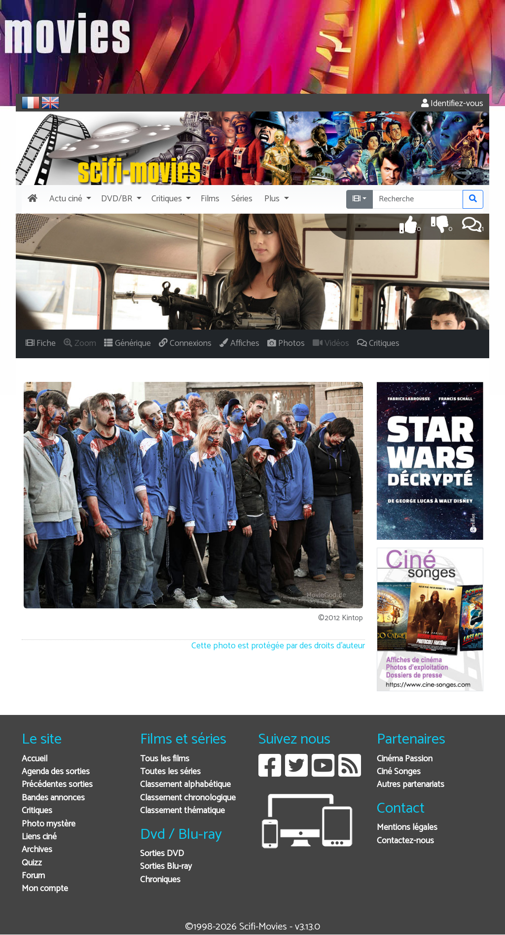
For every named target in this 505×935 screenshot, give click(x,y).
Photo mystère (48, 824)
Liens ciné (39, 837)
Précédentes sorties (57, 785)
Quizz (32, 863)
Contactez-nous (405, 841)
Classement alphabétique (185, 785)
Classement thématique (182, 811)
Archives (37, 850)
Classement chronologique (188, 798)
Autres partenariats (410, 785)
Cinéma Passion (405, 759)
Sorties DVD (162, 854)
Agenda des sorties (56, 772)
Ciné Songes (399, 772)
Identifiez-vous (452, 104)
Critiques (37, 811)
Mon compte (45, 889)
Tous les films (164, 759)
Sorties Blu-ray (166, 867)
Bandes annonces (53, 798)
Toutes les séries (170, 772)
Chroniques (160, 880)
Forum (33, 876)
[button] (69, 199)
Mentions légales (407, 828)
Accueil (34, 759)
